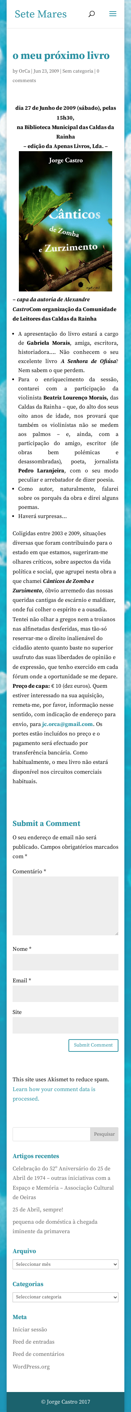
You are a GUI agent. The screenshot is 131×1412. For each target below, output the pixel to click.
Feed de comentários (38, 1354)
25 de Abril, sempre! (38, 1209)
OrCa (24, 71)
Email (22, 980)
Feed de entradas (33, 1341)
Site (17, 1012)
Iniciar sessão (30, 1329)
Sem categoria (78, 71)
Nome (22, 949)
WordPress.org (31, 1366)
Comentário (29, 871)
